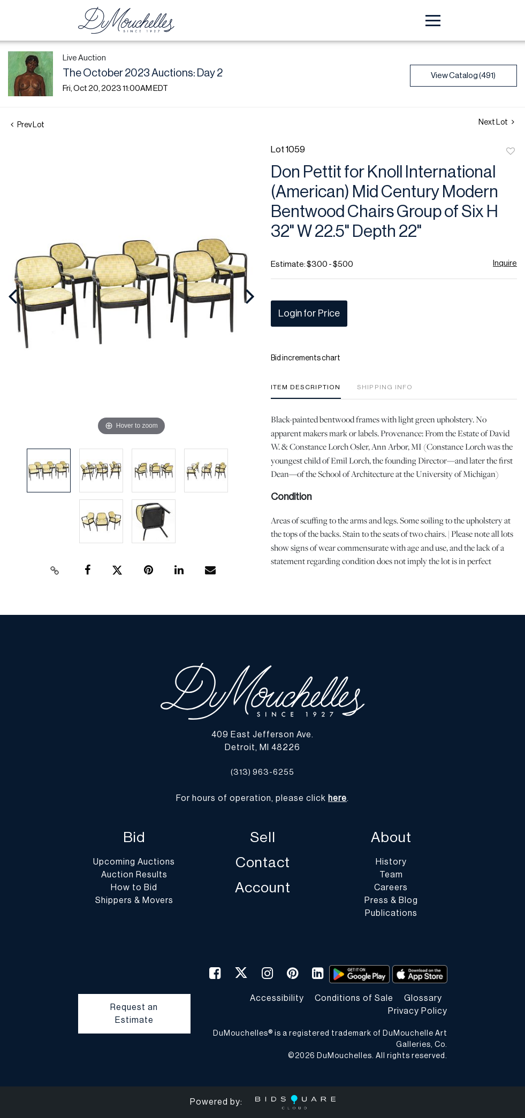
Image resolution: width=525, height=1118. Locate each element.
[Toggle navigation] (433, 20)
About (391, 837)
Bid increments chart (305, 358)
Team (391, 874)
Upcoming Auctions (134, 862)
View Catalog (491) (463, 76)
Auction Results (134, 874)
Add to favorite (510, 152)
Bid (134, 837)
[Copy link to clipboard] (55, 570)
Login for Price (309, 313)
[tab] (306, 391)
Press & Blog (391, 900)
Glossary (423, 998)
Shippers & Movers (134, 900)
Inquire (505, 263)
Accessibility (277, 998)
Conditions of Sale (354, 998)
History (391, 862)
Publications (391, 913)
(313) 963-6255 (262, 772)
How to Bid (134, 887)
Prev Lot (27, 125)
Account (263, 888)
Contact (262, 862)
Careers (391, 887)
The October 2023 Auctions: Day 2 (143, 73)
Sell (263, 837)
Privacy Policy (417, 1011)
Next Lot (496, 122)
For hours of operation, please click (261, 798)
